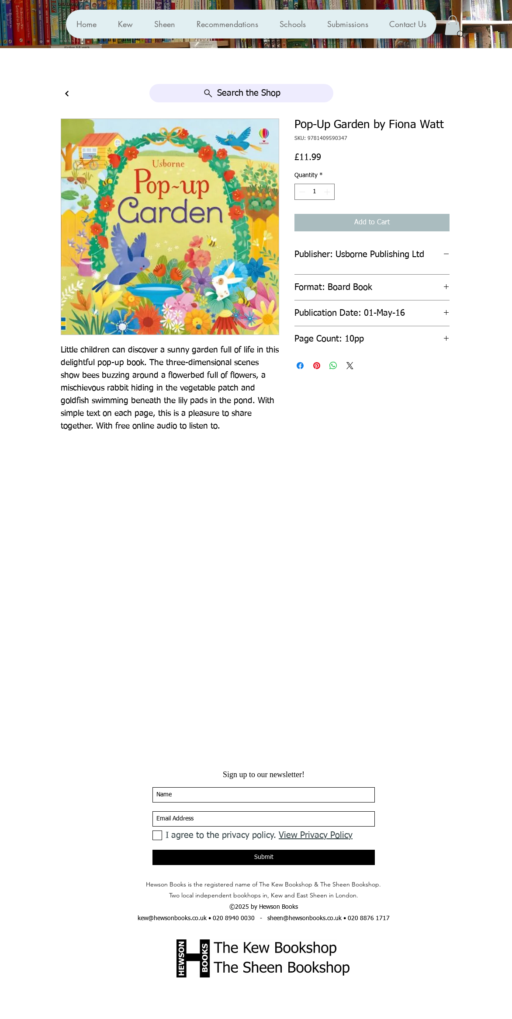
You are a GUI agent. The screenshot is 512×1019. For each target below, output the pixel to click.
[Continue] (67, 93)
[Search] (461, 34)
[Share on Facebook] (300, 365)
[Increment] (327, 191)
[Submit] (263, 857)
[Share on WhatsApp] (333, 365)
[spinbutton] (314, 191)
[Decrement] (301, 191)
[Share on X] (350, 365)
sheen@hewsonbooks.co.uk (304, 918)
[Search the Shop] (241, 93)
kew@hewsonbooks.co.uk (172, 918)
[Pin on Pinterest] (316, 365)
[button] (227, 24)
